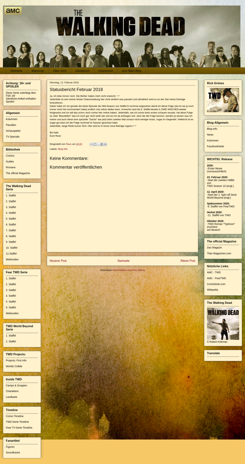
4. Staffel (11, 212)
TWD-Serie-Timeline (17, 421)
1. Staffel (11, 195)
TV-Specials (13, 136)
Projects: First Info (16, 360)
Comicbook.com (216, 284)
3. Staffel (11, 207)
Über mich (59, 70)
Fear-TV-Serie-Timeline (19, 427)
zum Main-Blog (132, 70)
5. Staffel (11, 218)
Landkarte (11, 396)
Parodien (11, 124)
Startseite (16, 70)
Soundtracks (13, 452)
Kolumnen (11, 119)
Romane (11, 167)
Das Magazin (214, 247)
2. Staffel (11, 201)
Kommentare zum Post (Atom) (129, 270)
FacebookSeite (215, 146)
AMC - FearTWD (216, 278)
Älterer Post (187, 260)
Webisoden (12, 259)
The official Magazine (18, 173)
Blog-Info (63, 149)
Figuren (10, 446)
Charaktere (12, 391)
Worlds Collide (14, 366)
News (210, 134)
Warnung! (38, 70)
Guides (10, 161)
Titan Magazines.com (219, 253)
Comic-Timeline (15, 416)
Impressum (106, 70)
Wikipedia (212, 289)
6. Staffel (11, 224)
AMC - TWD (214, 272)
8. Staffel (11, 236)
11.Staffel (11, 253)
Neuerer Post (58, 260)
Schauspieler (13, 130)
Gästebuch (82, 70)
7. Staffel (11, 230)
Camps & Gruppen (16, 385)
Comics (10, 155)
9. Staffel (11, 241)
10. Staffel (11, 247)
